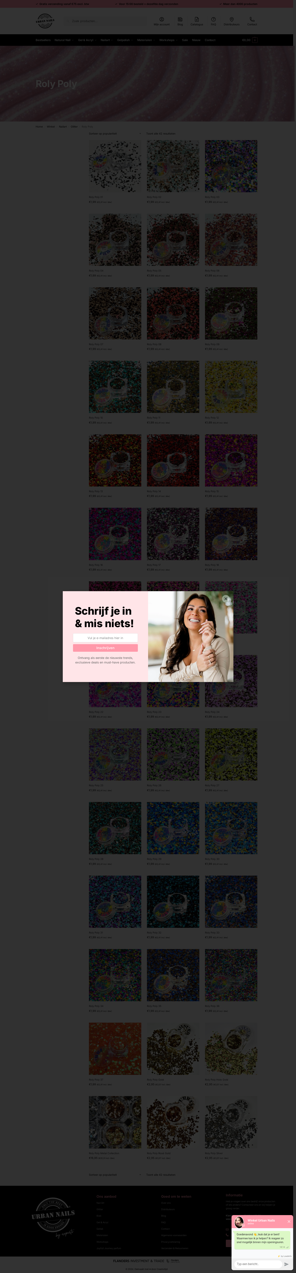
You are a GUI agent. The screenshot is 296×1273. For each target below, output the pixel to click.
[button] (226, 599)
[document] (148, 636)
